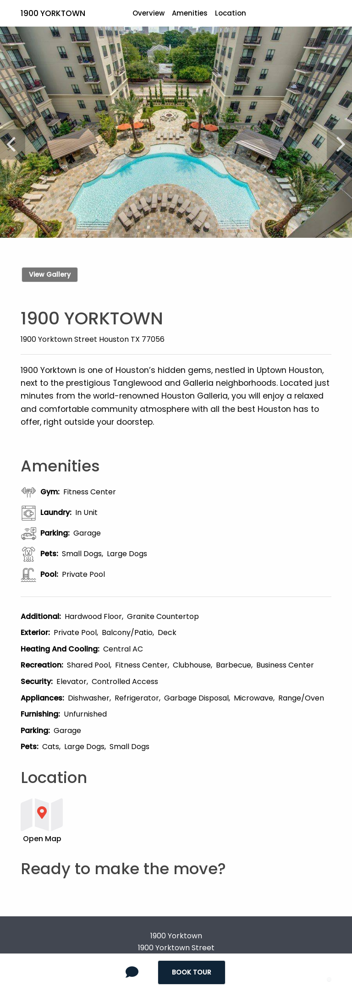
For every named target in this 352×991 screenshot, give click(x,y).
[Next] (337, 139)
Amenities (190, 13)
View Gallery (50, 274)
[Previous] (15, 139)
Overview (148, 13)
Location (230, 13)
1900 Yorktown (53, 13)
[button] (149, 820)
